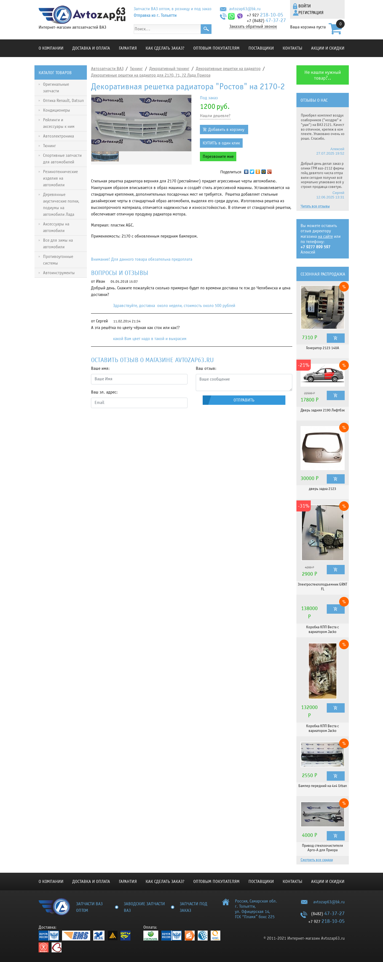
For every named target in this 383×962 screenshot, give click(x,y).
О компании (51, 48)
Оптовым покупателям (216, 48)
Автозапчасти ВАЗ (107, 68)
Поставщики (261, 48)
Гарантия (128, 48)
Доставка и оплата (91, 48)
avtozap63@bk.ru (245, 8)
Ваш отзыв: (206, 368)
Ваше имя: (100, 368)
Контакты (292, 48)
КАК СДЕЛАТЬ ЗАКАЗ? (165, 48)
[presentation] (133, 423)
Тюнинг (136, 68)
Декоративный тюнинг (169, 68)
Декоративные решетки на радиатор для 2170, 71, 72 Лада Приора (150, 75)
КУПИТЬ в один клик (221, 143)
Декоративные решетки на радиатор (228, 68)
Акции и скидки (327, 48)
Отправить (244, 400)
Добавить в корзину (226, 129)
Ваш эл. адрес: (104, 392)
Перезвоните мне (218, 156)
